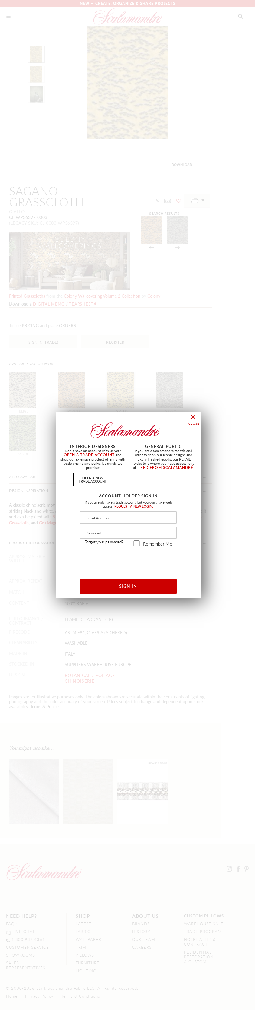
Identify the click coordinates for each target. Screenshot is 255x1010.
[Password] (128, 533)
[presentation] (128, 560)
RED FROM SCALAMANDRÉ (166, 467)
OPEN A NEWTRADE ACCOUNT (93, 479)
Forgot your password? (103, 542)
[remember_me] (136, 543)
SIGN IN (128, 586)
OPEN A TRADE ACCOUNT (89, 455)
